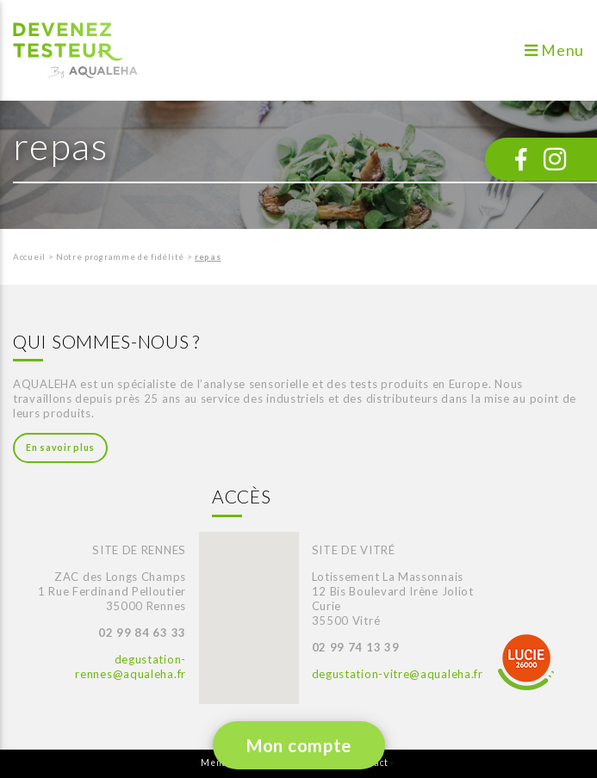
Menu (554, 50)
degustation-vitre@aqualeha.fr (397, 674)
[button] (240, 602)
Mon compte (298, 745)
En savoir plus (60, 447)
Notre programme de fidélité (120, 257)
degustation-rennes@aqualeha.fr (130, 666)
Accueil (29, 257)
